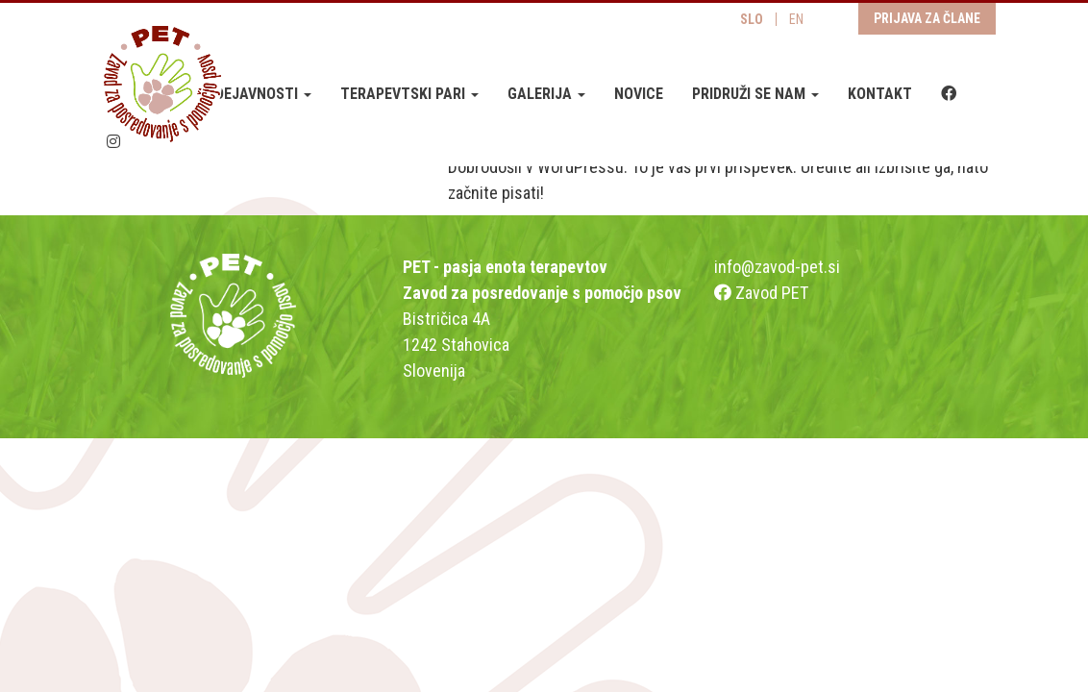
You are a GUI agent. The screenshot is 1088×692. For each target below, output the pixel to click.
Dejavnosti (263, 94)
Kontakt (880, 94)
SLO (751, 19)
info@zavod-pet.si (777, 267)
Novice (638, 94)
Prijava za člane (927, 18)
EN (796, 19)
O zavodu (146, 94)
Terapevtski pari (409, 94)
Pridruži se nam (755, 94)
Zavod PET (761, 293)
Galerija (546, 94)
